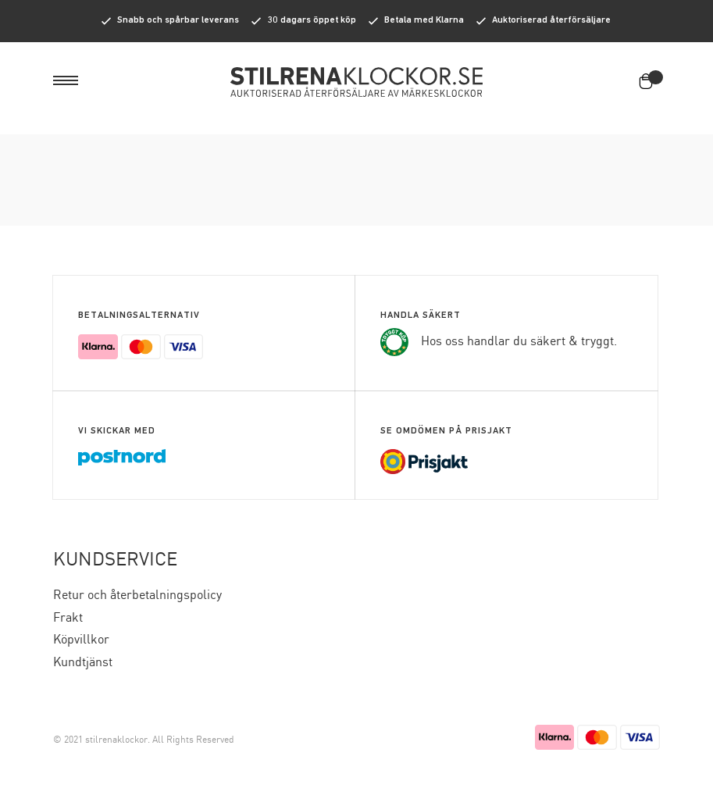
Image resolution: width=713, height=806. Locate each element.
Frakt (68, 618)
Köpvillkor (81, 640)
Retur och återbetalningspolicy (137, 595)
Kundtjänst (82, 662)
